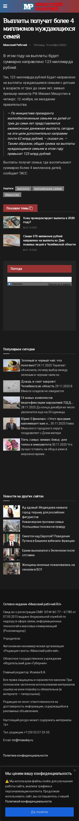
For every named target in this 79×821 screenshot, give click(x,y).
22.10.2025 (30, 227)
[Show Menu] (5, 6)
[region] (39, 794)
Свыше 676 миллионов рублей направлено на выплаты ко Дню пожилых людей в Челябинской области (49, 240)
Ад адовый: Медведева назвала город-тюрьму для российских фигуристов (44, 512)
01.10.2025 (30, 250)
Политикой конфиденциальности (28, 801)
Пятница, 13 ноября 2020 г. (50, 45)
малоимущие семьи (48, 188)
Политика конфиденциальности (25, 755)
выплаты (23, 188)
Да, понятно (39, 812)
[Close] (74, 770)
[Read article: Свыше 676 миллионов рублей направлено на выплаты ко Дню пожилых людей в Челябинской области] (11, 240)
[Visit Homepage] (42, 6)
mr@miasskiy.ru (22, 740)
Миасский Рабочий (15, 45)
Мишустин (12, 194)
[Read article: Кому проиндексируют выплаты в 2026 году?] (11, 222)
